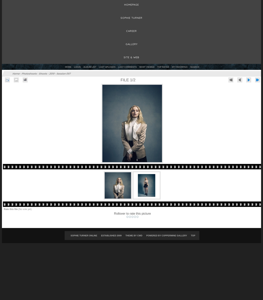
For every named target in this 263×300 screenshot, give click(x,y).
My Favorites (180, 67)
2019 (52, 73)
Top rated (163, 67)
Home (68, 67)
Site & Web (131, 57)
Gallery (132, 44)
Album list (89, 67)
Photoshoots (29, 73)
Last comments (127, 67)
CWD (139, 235)
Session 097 (63, 73)
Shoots (43, 73)
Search (194, 67)
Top (193, 235)
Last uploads (107, 67)
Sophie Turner (131, 17)
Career (131, 31)
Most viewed (146, 67)
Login (77, 67)
